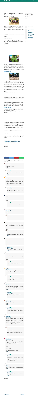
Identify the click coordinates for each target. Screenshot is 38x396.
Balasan (7, 200)
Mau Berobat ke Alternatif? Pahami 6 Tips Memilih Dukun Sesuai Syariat (30, 33)
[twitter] (11, 158)
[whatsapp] (21, 158)
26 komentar (12, 16)
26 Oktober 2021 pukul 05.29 (8, 366)
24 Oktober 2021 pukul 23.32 (8, 285)
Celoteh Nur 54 (7, 0)
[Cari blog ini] (33, 0)
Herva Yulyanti (7, 268)
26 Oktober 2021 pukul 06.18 (10, 308)
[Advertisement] (19, 6)
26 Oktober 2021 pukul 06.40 (10, 355)
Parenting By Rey (7, 338)
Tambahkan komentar (6, 378)
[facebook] (6, 158)
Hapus (7, 167)
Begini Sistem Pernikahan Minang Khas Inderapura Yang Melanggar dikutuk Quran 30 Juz (12, 141)
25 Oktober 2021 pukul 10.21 (8, 317)
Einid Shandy (7, 284)
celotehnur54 (8, 247)
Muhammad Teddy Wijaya (8, 300)
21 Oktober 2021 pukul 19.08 (8, 210)
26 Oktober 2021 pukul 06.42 (10, 372)
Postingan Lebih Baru (6, 394)
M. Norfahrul (7, 365)
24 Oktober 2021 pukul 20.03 (8, 269)
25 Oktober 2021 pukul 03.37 (10, 293)
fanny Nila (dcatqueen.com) (8, 316)
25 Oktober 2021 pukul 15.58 (8, 339)
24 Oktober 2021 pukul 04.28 (10, 248)
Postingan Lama (22, 394)
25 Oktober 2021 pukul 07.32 (8, 301)
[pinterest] (16, 158)
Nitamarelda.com (7, 209)
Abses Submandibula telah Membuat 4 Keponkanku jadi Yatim (31, 30)
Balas (6, 167)
